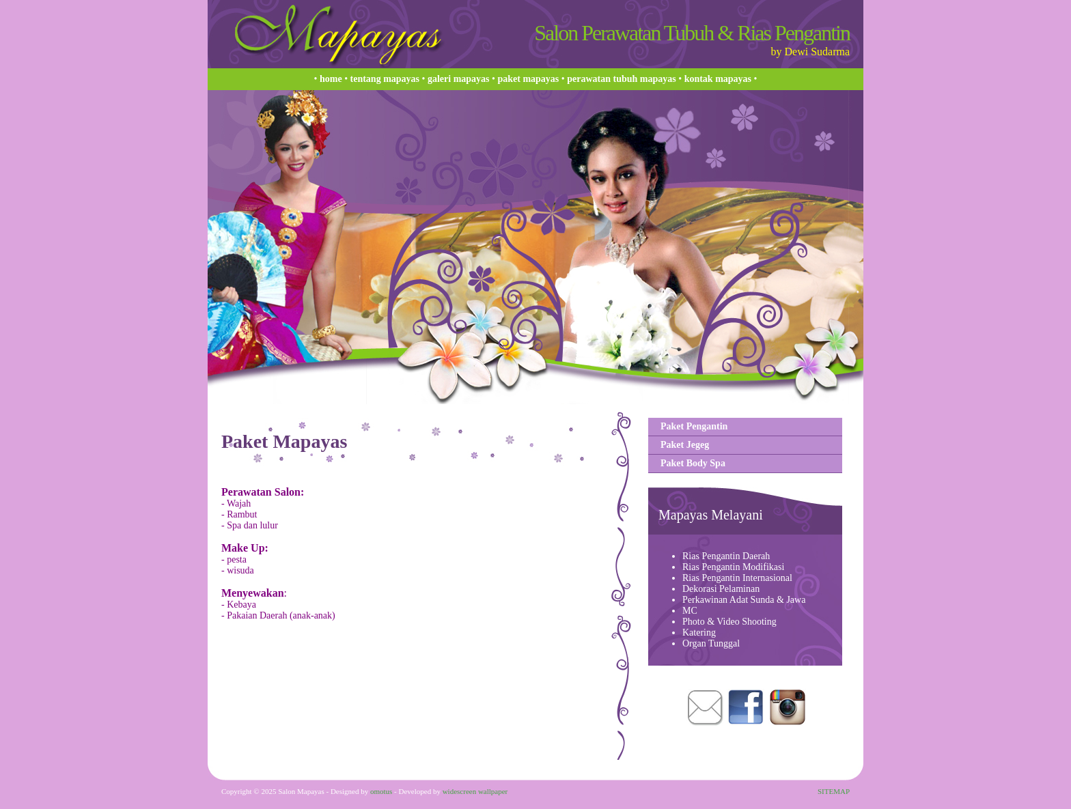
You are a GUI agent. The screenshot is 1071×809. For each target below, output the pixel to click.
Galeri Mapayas (459, 79)
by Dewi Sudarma (810, 51)
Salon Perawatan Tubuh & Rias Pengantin (692, 32)
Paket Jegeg (684, 445)
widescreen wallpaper (475, 791)
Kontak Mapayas (717, 79)
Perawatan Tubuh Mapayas (621, 79)
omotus (381, 791)
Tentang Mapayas (385, 79)
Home (331, 79)
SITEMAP (834, 791)
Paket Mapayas (528, 79)
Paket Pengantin (693, 426)
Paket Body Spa (692, 463)
